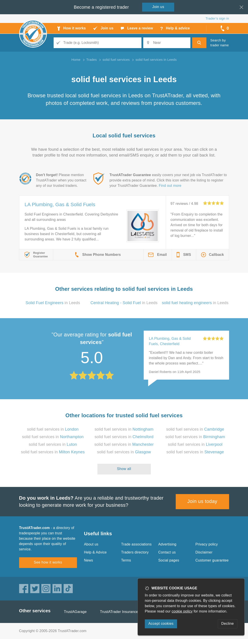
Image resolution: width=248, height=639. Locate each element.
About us (91, 544)
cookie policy (182, 611)
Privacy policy (207, 544)
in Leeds (53, 303)
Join (158, 7)
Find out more (170, 185)
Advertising (167, 544)
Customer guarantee (212, 560)
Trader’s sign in (217, 18)
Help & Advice (95, 552)
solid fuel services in (53, 429)
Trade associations (136, 544)
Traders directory (135, 552)
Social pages (168, 560)
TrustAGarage (75, 612)
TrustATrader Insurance (119, 612)
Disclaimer (204, 552)
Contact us (167, 552)
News (88, 560)
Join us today (202, 501)
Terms (126, 560)
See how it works (48, 562)
